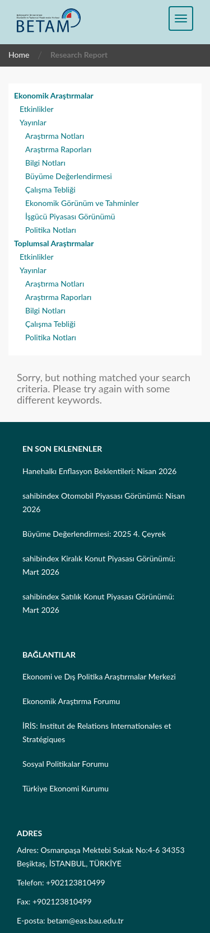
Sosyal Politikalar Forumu (65, 763)
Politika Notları (50, 230)
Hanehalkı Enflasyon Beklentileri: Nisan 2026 (99, 471)
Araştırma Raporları (58, 149)
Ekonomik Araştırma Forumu (71, 701)
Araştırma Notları (54, 135)
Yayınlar (33, 122)
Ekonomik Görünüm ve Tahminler (82, 203)
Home (18, 54)
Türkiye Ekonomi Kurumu (65, 788)
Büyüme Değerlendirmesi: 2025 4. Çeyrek (94, 533)
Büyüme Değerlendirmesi (68, 176)
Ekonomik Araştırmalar (54, 95)
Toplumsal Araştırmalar (54, 243)
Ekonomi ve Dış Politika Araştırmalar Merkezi (99, 676)
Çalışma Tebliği (50, 189)
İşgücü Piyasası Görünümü (70, 216)
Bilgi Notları (45, 162)
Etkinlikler (37, 109)
